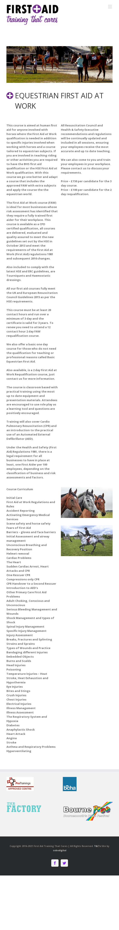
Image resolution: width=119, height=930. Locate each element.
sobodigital (59, 850)
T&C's (97, 846)
